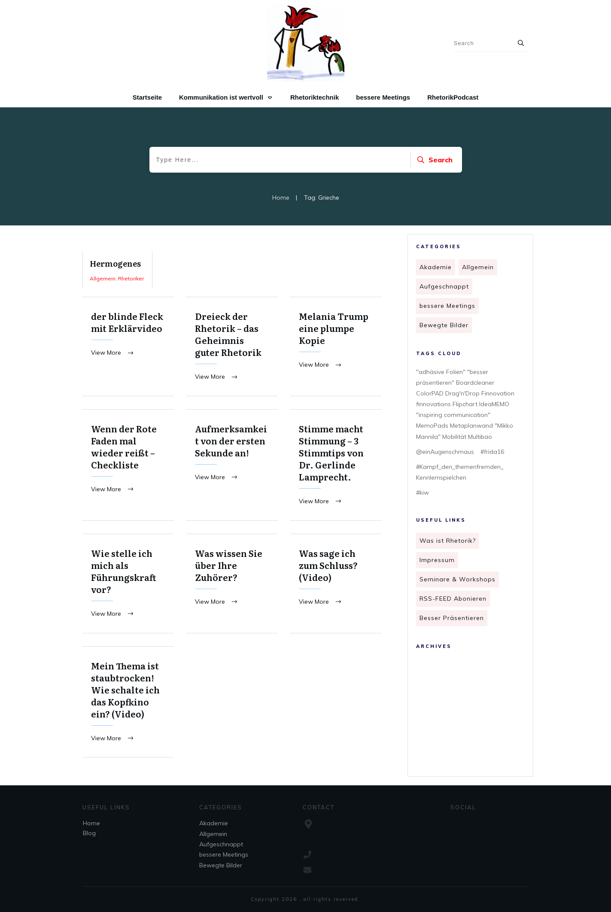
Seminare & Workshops (457, 579)
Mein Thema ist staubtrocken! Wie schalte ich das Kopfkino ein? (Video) (127, 703)
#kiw (422, 492)
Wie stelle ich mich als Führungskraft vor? (127, 584)
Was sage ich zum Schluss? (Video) (335, 584)
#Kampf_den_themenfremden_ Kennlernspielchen (460, 472)
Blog (89, 833)
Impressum (437, 560)
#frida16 (492, 452)
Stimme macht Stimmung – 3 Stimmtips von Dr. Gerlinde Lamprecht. (335, 465)
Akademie (435, 267)
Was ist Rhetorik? (447, 540)
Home (91, 823)
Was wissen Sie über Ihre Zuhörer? (231, 584)
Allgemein (478, 267)
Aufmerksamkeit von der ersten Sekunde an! (231, 465)
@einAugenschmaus (445, 452)
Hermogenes (117, 269)
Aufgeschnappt (444, 286)
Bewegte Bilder (443, 325)
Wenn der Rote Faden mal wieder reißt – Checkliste (127, 465)
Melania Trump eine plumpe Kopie (335, 346)
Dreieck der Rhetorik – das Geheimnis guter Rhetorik (231, 346)
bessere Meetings (447, 306)
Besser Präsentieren (451, 618)
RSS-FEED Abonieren (452, 598)
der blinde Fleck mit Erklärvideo (127, 346)
